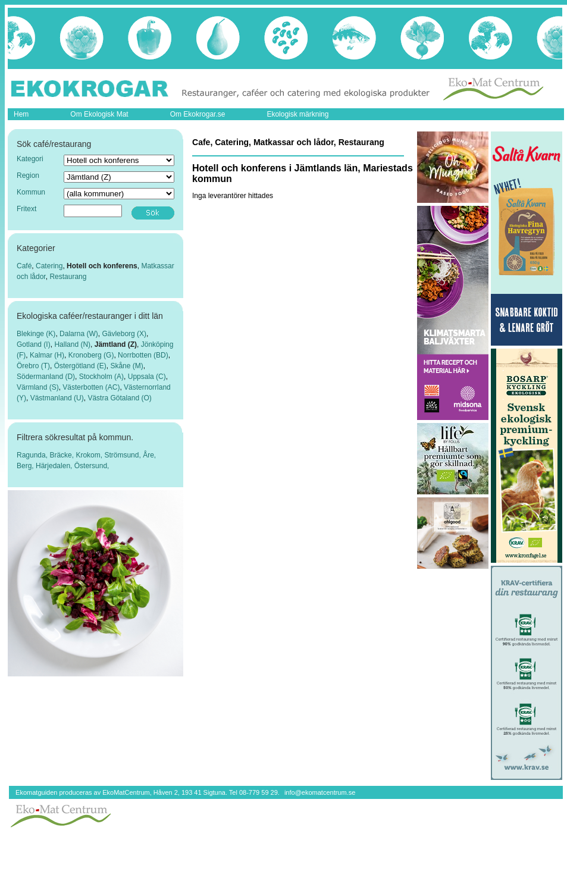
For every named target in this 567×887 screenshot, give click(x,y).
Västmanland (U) (57, 398)
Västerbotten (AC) (91, 387)
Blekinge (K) (36, 334)
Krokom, (90, 455)
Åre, (149, 455)
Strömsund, (123, 455)
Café (24, 266)
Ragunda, (33, 455)
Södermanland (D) (46, 376)
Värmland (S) (38, 387)
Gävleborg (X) (124, 334)
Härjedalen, (55, 466)
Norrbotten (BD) (143, 355)
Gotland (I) (34, 344)
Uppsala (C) (147, 376)
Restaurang (67, 276)
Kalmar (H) (47, 355)
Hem (21, 114)
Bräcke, (62, 455)
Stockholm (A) (101, 376)
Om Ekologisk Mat (99, 114)
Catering (49, 266)
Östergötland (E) (80, 366)
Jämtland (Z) (116, 344)
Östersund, (91, 466)
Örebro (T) (33, 366)
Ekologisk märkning (297, 114)
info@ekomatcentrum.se (319, 792)
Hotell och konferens (102, 266)
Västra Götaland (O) (119, 398)
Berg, (26, 466)
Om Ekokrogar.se (197, 114)
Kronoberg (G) (91, 355)
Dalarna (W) (78, 334)
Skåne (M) (126, 366)
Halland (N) (72, 344)
